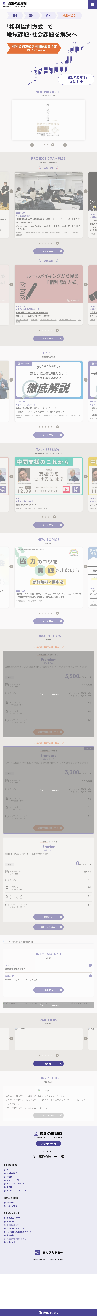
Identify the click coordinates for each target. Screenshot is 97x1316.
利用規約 (10, 1235)
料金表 (9, 1176)
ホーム (9, 1169)
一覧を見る (48, 1063)
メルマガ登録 (12, 1206)
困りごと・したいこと (15, 1183)
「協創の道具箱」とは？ (76, 79)
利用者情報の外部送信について (19, 1232)
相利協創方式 (12, 1173)
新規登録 (10, 1202)
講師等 (9, 1187)
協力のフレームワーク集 (16, 1190)
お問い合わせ (47, 1143)
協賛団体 (10, 1221)
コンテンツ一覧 (13, 1180)
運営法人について (14, 1218)
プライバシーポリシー (15, 1228)
